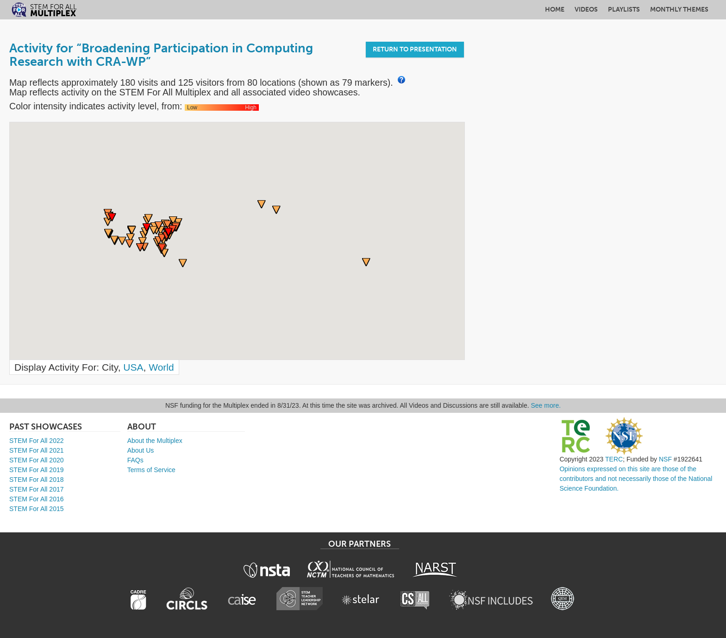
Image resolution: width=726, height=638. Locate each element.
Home (554, 9)
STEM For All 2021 (36, 450)
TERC (614, 459)
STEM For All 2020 (36, 460)
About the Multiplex (154, 440)
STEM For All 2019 (36, 470)
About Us (140, 450)
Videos (586, 9)
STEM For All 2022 (36, 440)
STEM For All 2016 (36, 499)
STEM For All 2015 (36, 508)
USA (133, 367)
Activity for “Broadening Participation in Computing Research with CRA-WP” (161, 55)
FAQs (135, 460)
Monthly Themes (679, 9)
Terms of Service (151, 470)
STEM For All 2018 (36, 479)
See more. (546, 405)
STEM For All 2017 (36, 489)
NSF (665, 459)
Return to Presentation (415, 49)
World (161, 367)
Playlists (624, 9)
